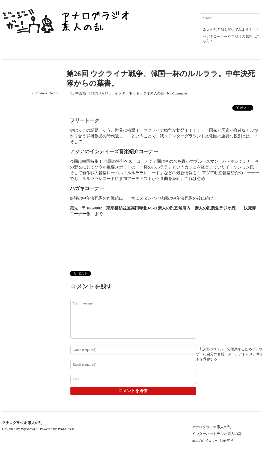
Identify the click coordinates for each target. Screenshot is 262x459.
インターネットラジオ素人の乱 (139, 93)
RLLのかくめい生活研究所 (213, 441)
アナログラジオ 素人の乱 (22, 423)
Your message (133, 319)
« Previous (39, 93)
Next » (54, 93)
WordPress (66, 429)
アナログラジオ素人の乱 (211, 427)
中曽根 (80, 93)
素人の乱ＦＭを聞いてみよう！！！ (231, 30)
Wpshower (29, 429)
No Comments (177, 93)
